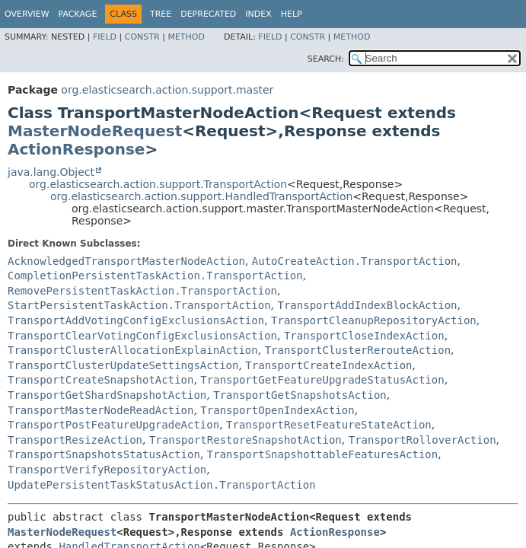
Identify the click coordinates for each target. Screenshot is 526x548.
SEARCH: (326, 59)
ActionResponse (76, 149)
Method (186, 37)
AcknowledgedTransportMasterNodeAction (126, 261)
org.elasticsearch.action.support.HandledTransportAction (201, 196)
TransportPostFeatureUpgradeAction (113, 425)
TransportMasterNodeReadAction (100, 410)
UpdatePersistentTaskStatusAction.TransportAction (162, 485)
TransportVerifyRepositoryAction (107, 470)
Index (258, 14)
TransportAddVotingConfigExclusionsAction (136, 320)
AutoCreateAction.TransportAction (354, 261)
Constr (142, 37)
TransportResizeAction (75, 440)
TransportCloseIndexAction (364, 336)
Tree (160, 14)
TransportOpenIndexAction (277, 410)
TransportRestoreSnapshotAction (245, 440)
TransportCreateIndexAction (328, 365)
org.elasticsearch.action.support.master (167, 90)
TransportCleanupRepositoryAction (374, 320)
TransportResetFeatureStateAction (329, 425)
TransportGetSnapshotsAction (300, 395)
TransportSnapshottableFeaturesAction (322, 454)
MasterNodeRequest (95, 131)
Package (78, 14)
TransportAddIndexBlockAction (367, 305)
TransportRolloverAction (422, 440)
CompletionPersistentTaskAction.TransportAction (155, 275)
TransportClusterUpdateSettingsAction (123, 365)
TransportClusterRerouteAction (358, 350)
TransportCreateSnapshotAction (100, 380)
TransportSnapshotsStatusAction (104, 454)
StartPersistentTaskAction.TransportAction (139, 305)
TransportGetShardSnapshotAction (107, 395)
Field (104, 37)
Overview (27, 14)
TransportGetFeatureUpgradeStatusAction (322, 380)
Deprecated (208, 14)
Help (291, 14)
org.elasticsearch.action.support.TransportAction (158, 184)
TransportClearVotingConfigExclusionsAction (142, 336)
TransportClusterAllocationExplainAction (133, 350)
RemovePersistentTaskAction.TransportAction (142, 291)
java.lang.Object (51, 172)
